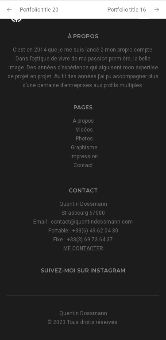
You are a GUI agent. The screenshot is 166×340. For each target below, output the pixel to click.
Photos (84, 139)
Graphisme (84, 147)
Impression (84, 156)
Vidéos (84, 130)
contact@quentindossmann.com (92, 222)
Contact (83, 165)
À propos (83, 121)
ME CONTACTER (83, 248)
